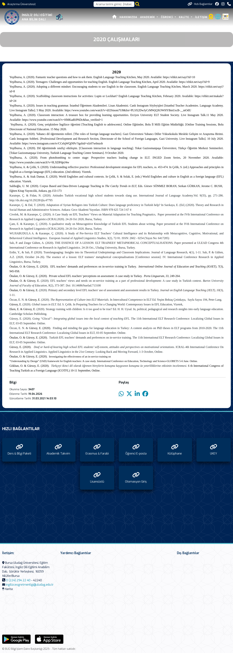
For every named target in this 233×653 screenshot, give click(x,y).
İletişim (201, 17)
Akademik (148, 17)
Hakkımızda (128, 17)
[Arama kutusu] (114, 4)
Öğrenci (167, 17)
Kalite (184, 17)
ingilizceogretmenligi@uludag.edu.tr (30, 585)
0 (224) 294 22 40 (18, 580)
